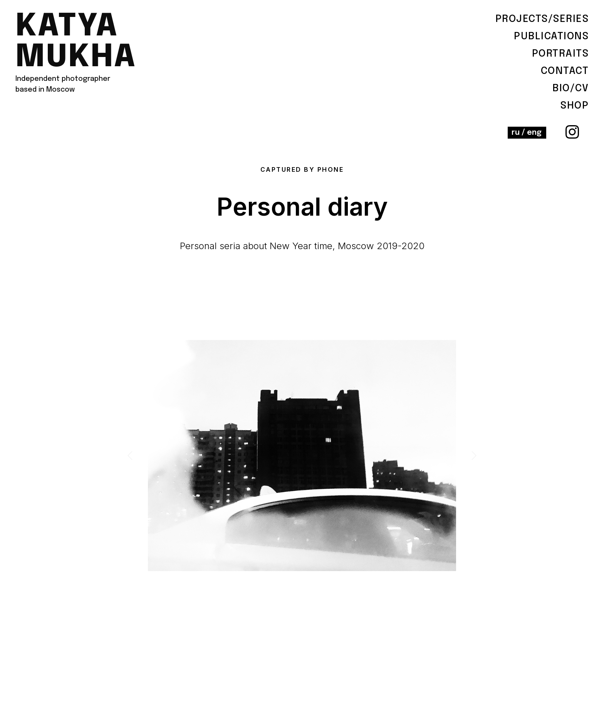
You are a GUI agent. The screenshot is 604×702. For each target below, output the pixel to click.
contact (565, 71)
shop (574, 106)
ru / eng (527, 133)
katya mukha (75, 42)
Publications (551, 36)
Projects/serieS (542, 19)
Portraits (560, 54)
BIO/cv (570, 88)
